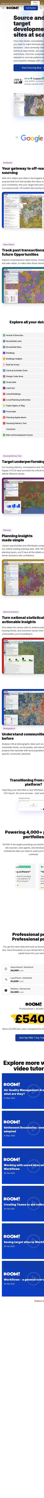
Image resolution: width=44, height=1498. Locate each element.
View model (35, 3)
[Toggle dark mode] (40, 8)
